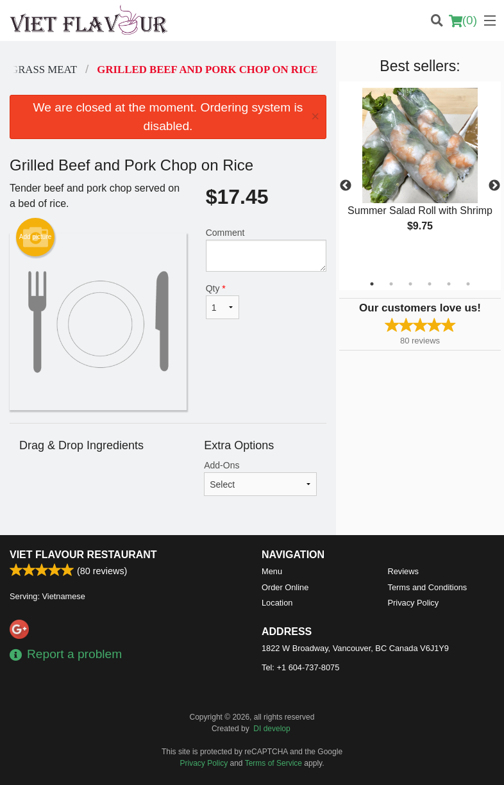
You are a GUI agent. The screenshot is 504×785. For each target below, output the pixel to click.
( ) (463, 20)
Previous (345, 185)
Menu (272, 571)
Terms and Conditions (427, 587)
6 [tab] (468, 283)
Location (277, 602)
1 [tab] (371, 283)
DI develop (271, 728)
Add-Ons (260, 478)
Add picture (35, 237)
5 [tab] (448, 283)
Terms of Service (273, 763)
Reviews (403, 571)
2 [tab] (391, 283)
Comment (266, 249)
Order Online (285, 587)
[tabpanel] (420, 170)
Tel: (300, 667)
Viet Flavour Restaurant (83, 554)
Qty (222, 301)
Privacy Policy (413, 602)
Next (494, 185)
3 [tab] (410, 283)
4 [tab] (429, 283)
